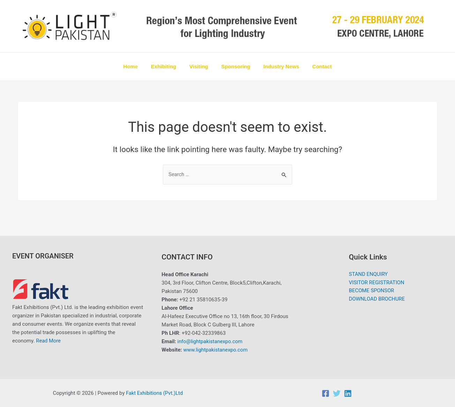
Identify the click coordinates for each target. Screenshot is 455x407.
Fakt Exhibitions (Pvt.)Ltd (155, 393)
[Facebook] (325, 393)
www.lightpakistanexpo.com (216, 350)
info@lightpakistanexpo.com (210, 342)
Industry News (278, 66)
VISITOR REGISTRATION (377, 283)
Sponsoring (234, 66)
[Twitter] (337, 393)
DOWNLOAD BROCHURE (377, 300)
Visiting (200, 66)
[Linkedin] (348, 393)
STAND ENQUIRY (368, 275)
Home (137, 66)
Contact (315, 66)
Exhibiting (167, 66)
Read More (48, 341)
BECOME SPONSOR (371, 291)
